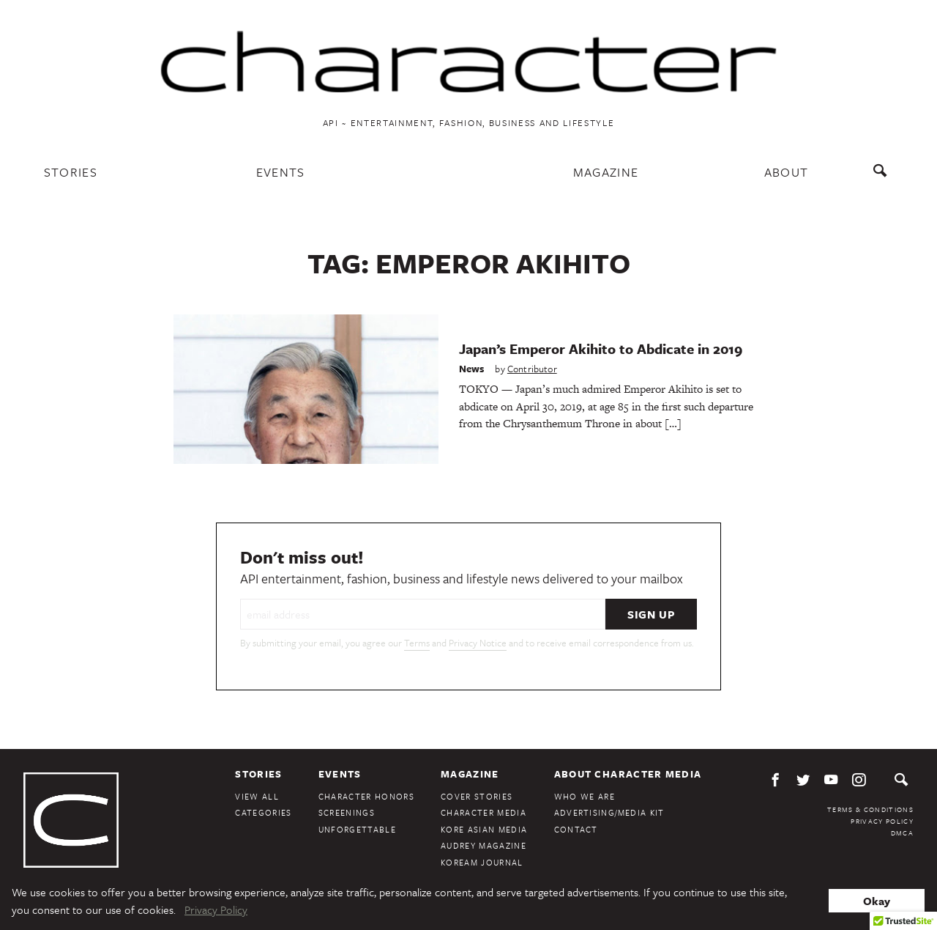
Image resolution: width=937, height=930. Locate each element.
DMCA (902, 832)
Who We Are (584, 796)
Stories (70, 172)
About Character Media (628, 774)
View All (257, 796)
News (472, 368)
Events (280, 172)
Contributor (532, 368)
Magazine (606, 172)
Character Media (483, 812)
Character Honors (366, 796)
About (786, 172)
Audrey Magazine (483, 845)
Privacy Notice (478, 642)
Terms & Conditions (870, 809)
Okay (876, 901)
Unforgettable (357, 829)
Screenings (346, 812)
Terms (417, 642)
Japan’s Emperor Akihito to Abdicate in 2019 (600, 348)
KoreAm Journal (482, 862)
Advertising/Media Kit (609, 812)
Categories (263, 812)
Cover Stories (476, 796)
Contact (576, 829)
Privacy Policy (882, 821)
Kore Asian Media (484, 829)
